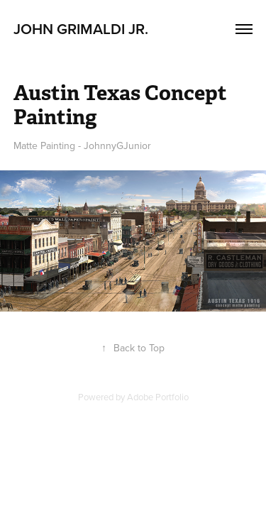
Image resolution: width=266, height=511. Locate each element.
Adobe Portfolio (158, 396)
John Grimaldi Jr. (82, 28)
